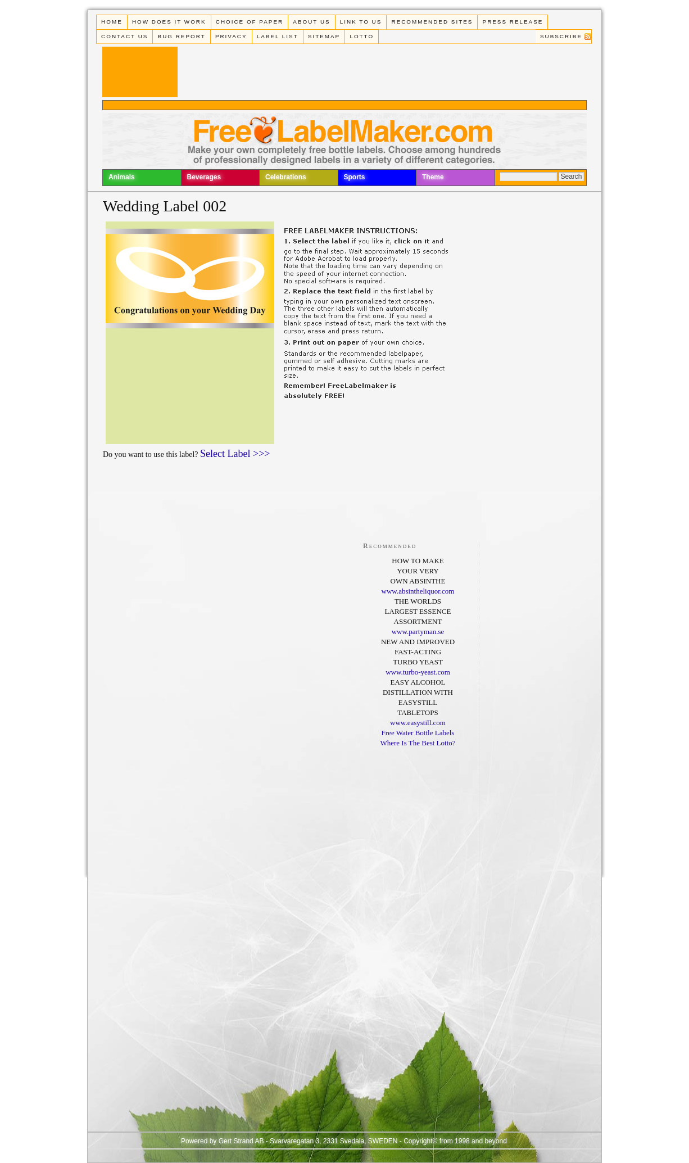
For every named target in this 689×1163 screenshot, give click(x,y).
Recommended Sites (432, 22)
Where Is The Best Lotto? (417, 743)
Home (112, 22)
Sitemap (324, 36)
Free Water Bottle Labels (418, 732)
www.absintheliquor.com (418, 591)
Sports (354, 177)
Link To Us (361, 22)
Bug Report (182, 36)
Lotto (362, 36)
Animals (121, 177)
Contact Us (124, 36)
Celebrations (285, 177)
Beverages (204, 177)
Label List (277, 36)
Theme (433, 177)
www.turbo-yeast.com (418, 672)
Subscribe (561, 36)
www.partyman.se (418, 631)
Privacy (231, 36)
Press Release (513, 22)
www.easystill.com (418, 722)
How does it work (169, 22)
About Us (311, 22)
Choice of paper (249, 22)
